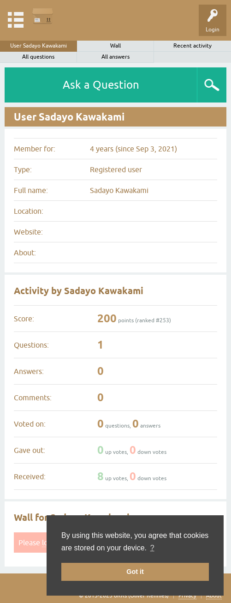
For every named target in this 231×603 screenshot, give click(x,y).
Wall (115, 45)
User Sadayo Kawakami (38, 45)
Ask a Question (101, 84)
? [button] (152, 548)
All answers (115, 57)
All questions (38, 57)
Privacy (187, 595)
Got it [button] (135, 571)
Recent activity (192, 45)
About (214, 595)
